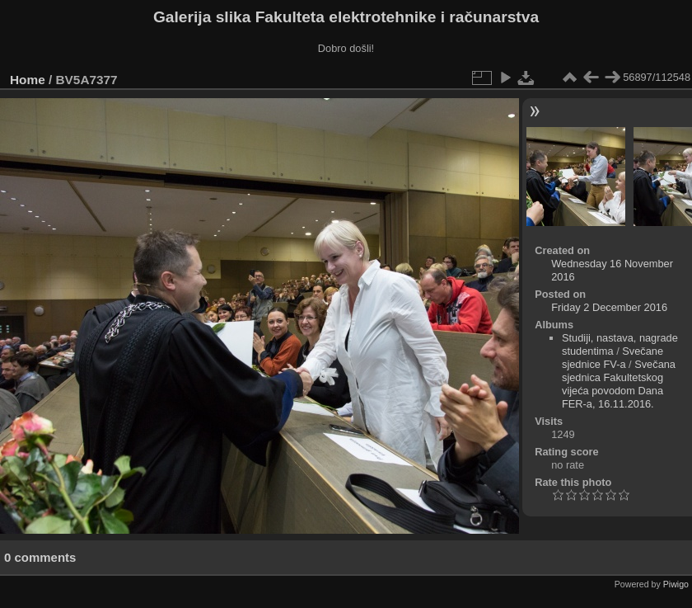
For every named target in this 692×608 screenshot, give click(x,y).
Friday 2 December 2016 (609, 307)
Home (27, 80)
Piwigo (676, 584)
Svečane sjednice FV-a (612, 357)
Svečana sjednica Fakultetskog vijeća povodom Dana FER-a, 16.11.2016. (619, 384)
